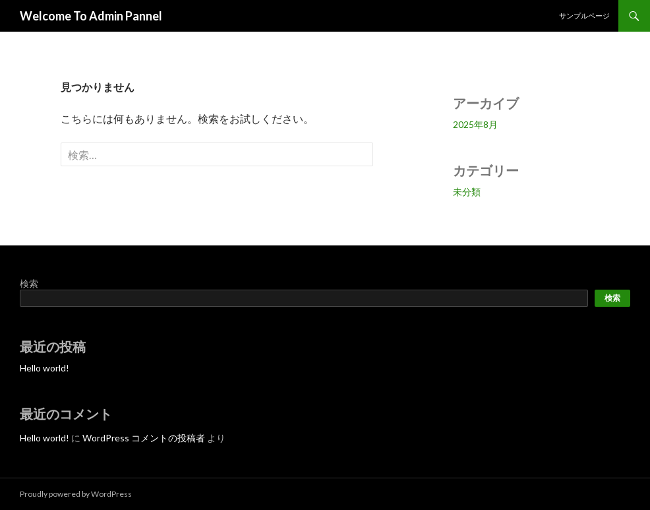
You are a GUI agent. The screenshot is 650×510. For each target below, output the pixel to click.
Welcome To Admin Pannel (91, 16)
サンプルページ (584, 15)
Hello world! (44, 367)
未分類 (467, 191)
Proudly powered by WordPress (76, 494)
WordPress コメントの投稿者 (143, 437)
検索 (29, 283)
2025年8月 (475, 124)
